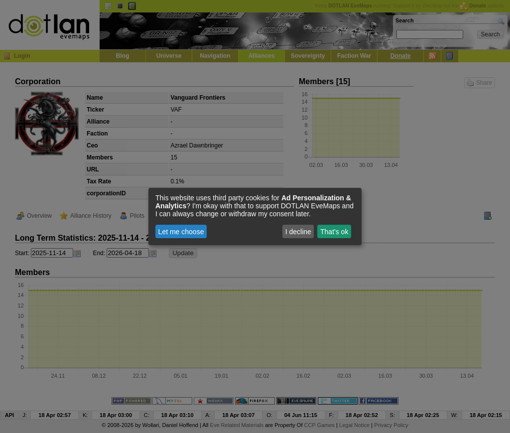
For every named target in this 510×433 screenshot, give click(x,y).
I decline (298, 232)
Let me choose (181, 232)
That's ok (334, 232)
